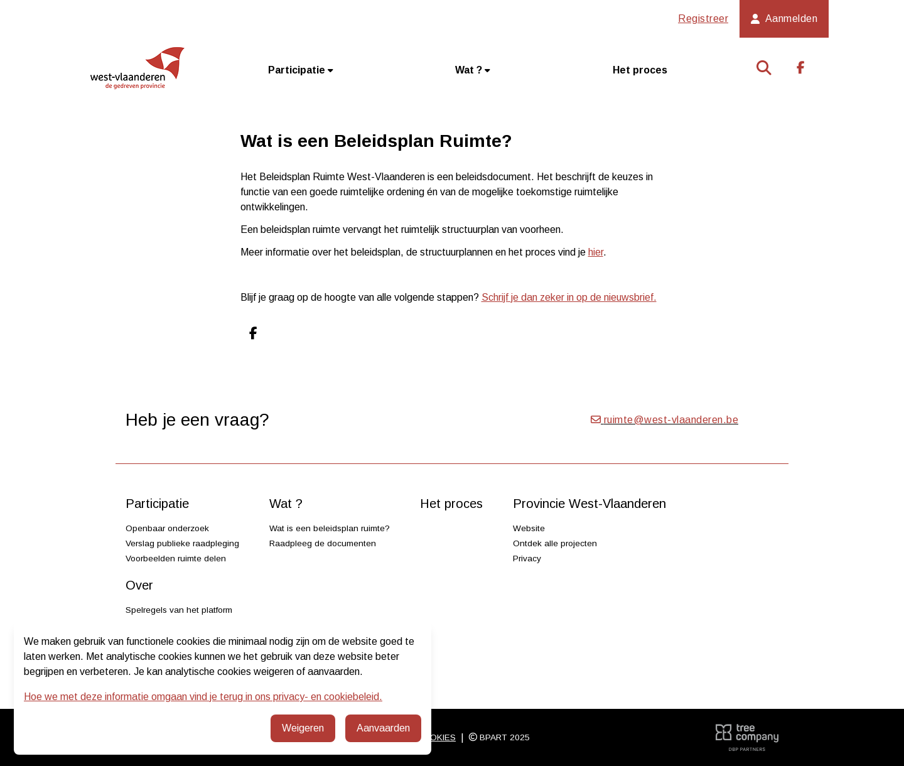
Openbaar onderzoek (167, 528)
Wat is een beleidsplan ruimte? (329, 528)
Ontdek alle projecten (555, 543)
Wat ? (472, 70)
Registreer (703, 18)
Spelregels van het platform (179, 610)
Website (529, 528)
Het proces (640, 70)
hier (595, 252)
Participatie (300, 70)
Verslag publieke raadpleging (182, 543)
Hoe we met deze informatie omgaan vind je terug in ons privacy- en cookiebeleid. (203, 696)
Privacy (527, 558)
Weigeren (303, 728)
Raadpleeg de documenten (322, 543)
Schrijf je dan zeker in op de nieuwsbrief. (569, 297)
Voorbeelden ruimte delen (176, 558)
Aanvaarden (383, 728)
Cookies (436, 737)
